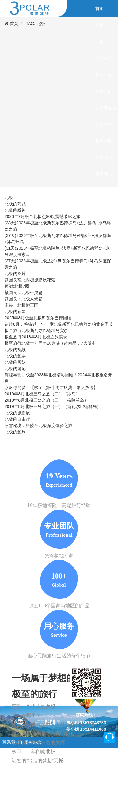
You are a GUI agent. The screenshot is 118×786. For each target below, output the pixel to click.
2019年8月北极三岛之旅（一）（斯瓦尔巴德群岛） (53, 406)
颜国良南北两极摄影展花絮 (30, 279)
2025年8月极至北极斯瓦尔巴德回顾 (38, 317)
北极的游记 (15, 368)
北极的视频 (15, 349)
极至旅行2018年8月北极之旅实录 (36, 336)
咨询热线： (86, 714)
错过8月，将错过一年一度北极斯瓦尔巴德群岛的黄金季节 (59, 324)
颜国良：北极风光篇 (24, 298)
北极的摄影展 (17, 412)
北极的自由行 (17, 419)
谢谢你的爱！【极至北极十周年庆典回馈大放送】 (51, 387)
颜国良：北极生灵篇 (24, 292)
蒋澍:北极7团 (17, 286)
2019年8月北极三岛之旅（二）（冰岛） (42, 393)
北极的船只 (15, 431)
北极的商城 (15, 203)
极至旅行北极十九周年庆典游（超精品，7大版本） (52, 343)
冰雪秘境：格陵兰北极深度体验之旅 (38, 425)
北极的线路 (15, 210)
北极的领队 (15, 362)
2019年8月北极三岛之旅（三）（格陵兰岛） (46, 400)
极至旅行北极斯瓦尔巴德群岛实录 (36, 330)
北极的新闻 (15, 311)
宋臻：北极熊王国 (21, 305)
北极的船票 (15, 355)
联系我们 (10, 742)
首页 (14, 23)
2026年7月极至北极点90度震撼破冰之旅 (42, 216)
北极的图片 (15, 273)
